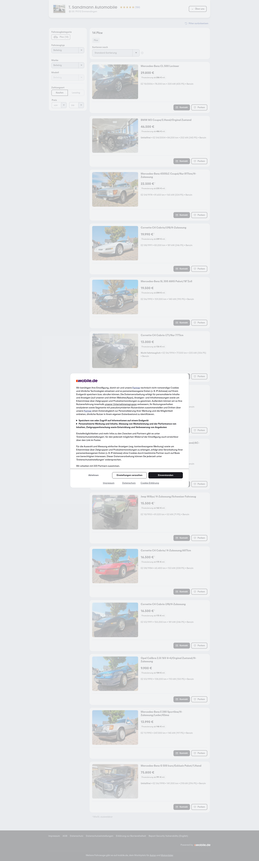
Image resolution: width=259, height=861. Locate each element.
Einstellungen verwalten (129, 475)
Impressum (108, 483)
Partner (136, 387)
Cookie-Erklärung (150, 483)
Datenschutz (129, 483)
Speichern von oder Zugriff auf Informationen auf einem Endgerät (114, 420)
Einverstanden (165, 475)
